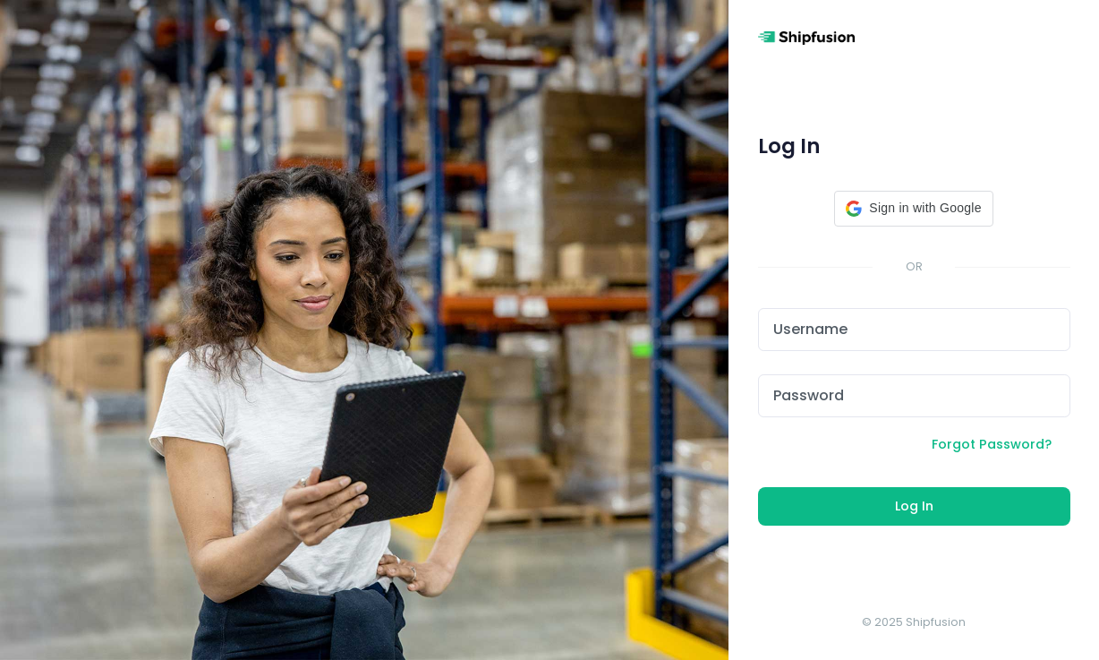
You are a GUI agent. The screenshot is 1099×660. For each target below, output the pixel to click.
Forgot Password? (992, 444)
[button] (913, 209)
